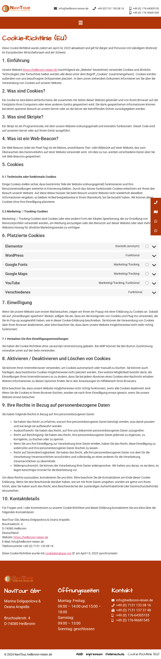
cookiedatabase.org (58, 553)
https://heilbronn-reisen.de (40, 69)
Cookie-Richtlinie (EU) (143, 654)
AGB (79, 654)
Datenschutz (115, 654)
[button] (80, 23)
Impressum (94, 654)
